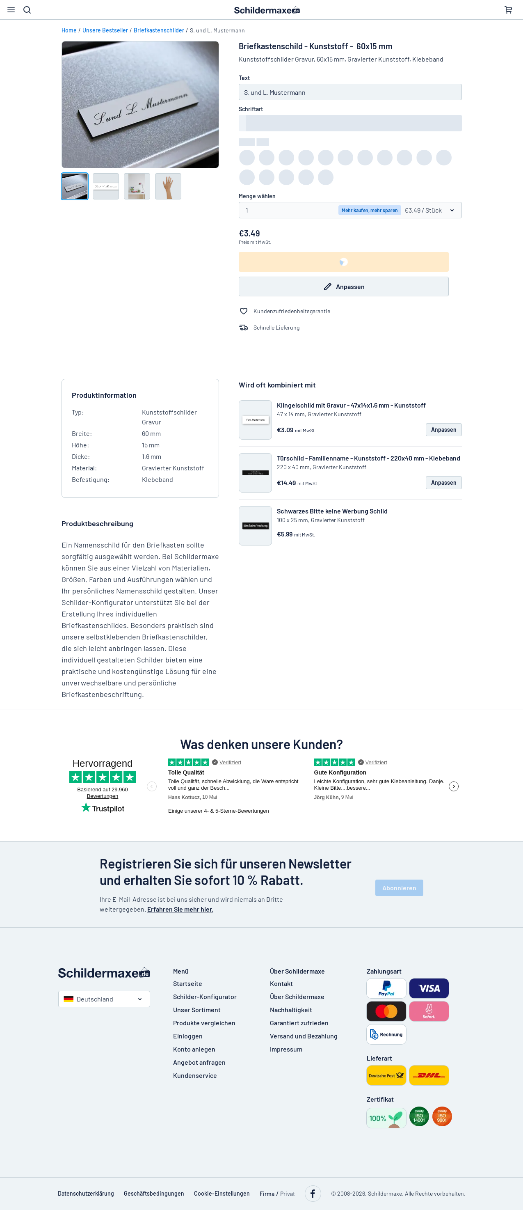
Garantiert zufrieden (299, 1023)
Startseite (187, 983)
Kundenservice (195, 1075)
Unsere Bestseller (105, 30)
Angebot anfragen (199, 1062)
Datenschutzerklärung (86, 1193)
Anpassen (344, 286)
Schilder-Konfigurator (205, 996)
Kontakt (281, 983)
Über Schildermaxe (297, 996)
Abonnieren (399, 887)
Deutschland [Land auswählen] (88, 999)
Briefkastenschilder (159, 30)
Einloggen (188, 1036)
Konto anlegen (194, 1049)
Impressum (286, 1049)
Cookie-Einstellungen (222, 1193)
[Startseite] (107, 972)
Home (69, 30)
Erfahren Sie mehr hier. (180, 909)
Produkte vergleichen (204, 1023)
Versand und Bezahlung (304, 1036)
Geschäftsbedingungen (154, 1193)
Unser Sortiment (197, 1009)
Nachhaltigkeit (291, 1009)
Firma (267, 1193)
